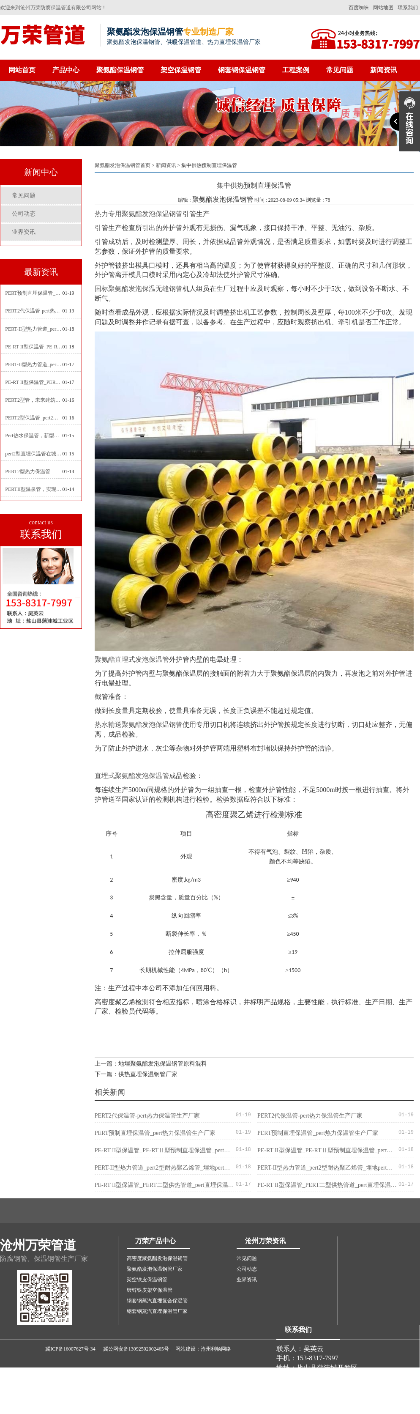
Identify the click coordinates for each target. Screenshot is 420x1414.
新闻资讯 (383, 70)
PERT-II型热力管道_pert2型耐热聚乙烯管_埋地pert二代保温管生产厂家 (33, 329)
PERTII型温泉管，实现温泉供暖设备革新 (33, 489)
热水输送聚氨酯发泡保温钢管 (139, 724)
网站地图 (383, 8)
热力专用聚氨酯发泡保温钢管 (139, 213)
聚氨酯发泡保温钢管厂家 (155, 1269)
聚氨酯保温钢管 (120, 70)
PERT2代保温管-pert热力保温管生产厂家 (33, 311)
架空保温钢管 (181, 70)
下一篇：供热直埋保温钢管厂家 (136, 1074)
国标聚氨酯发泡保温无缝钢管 (139, 288)
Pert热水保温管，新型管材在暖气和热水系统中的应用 (33, 435)
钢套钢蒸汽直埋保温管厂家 (157, 1311)
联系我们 (408, 8)
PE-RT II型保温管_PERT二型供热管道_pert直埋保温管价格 (33, 382)
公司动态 (23, 214)
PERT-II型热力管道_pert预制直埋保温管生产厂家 (33, 364)
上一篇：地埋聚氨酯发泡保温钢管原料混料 (151, 1063)
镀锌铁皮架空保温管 (149, 1290)
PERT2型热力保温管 (27, 471)
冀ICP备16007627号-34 (70, 1349)
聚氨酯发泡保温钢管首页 (122, 165)
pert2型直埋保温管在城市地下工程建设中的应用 (33, 454)
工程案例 (295, 70)
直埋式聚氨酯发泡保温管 (132, 775)
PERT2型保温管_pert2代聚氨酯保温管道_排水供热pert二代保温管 (33, 418)
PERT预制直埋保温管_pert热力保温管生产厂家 (33, 293)
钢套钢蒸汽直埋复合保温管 (157, 1301)
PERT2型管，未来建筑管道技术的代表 (33, 400)
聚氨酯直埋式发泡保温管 (132, 659)
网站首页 (21, 70)
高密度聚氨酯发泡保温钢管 (157, 1258)
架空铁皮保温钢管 (147, 1279)
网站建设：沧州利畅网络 (203, 1349)
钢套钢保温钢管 (241, 70)
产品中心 (65, 70)
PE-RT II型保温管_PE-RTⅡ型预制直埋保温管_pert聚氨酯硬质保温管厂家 (33, 347)
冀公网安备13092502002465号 (136, 1349)
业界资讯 (23, 232)
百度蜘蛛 (359, 8)
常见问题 (339, 70)
